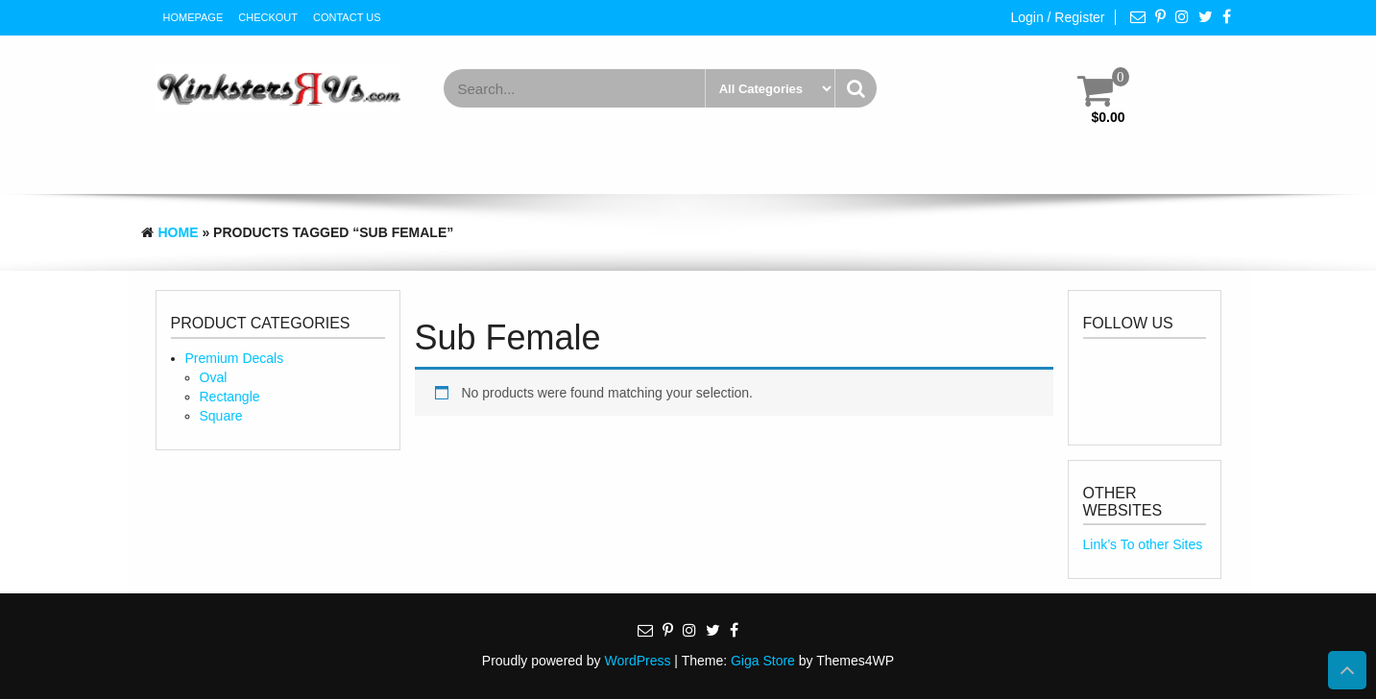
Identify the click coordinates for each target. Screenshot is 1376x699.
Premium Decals (234, 358)
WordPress (637, 660)
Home (178, 232)
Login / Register (1057, 17)
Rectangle (230, 396)
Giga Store (763, 660)
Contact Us (347, 17)
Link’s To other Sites (1143, 544)
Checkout (268, 17)
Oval (214, 377)
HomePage (193, 17)
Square (221, 415)
